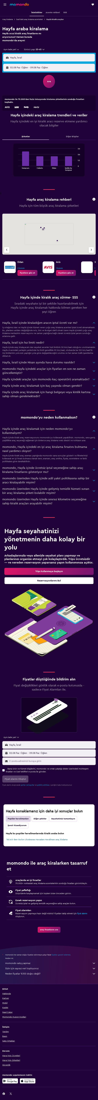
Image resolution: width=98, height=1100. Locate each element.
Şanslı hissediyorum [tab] (17, 825)
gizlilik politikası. (43, 785)
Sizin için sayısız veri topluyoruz (50, 968)
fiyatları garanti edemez (61, 955)
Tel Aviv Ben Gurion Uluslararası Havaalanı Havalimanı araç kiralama (36, 840)
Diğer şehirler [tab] (40, 819)
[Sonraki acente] (91, 250)
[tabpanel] (49, 161)
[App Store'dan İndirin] (27, 1081)
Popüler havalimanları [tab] (18, 819)
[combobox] (11, 49)
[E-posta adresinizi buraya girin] (52, 761)
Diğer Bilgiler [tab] (72, 137)
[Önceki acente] (6, 250)
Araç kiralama (7, 19)
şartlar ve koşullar (27, 785)
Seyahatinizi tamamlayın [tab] (63, 819)
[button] (5, 4)
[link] (27, 273)
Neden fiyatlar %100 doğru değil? (50, 973)
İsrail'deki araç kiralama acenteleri (29, 19)
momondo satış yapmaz (50, 963)
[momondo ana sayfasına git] (19, 4)
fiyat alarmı (82, 914)
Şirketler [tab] (26, 137)
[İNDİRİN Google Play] (10, 1081)
